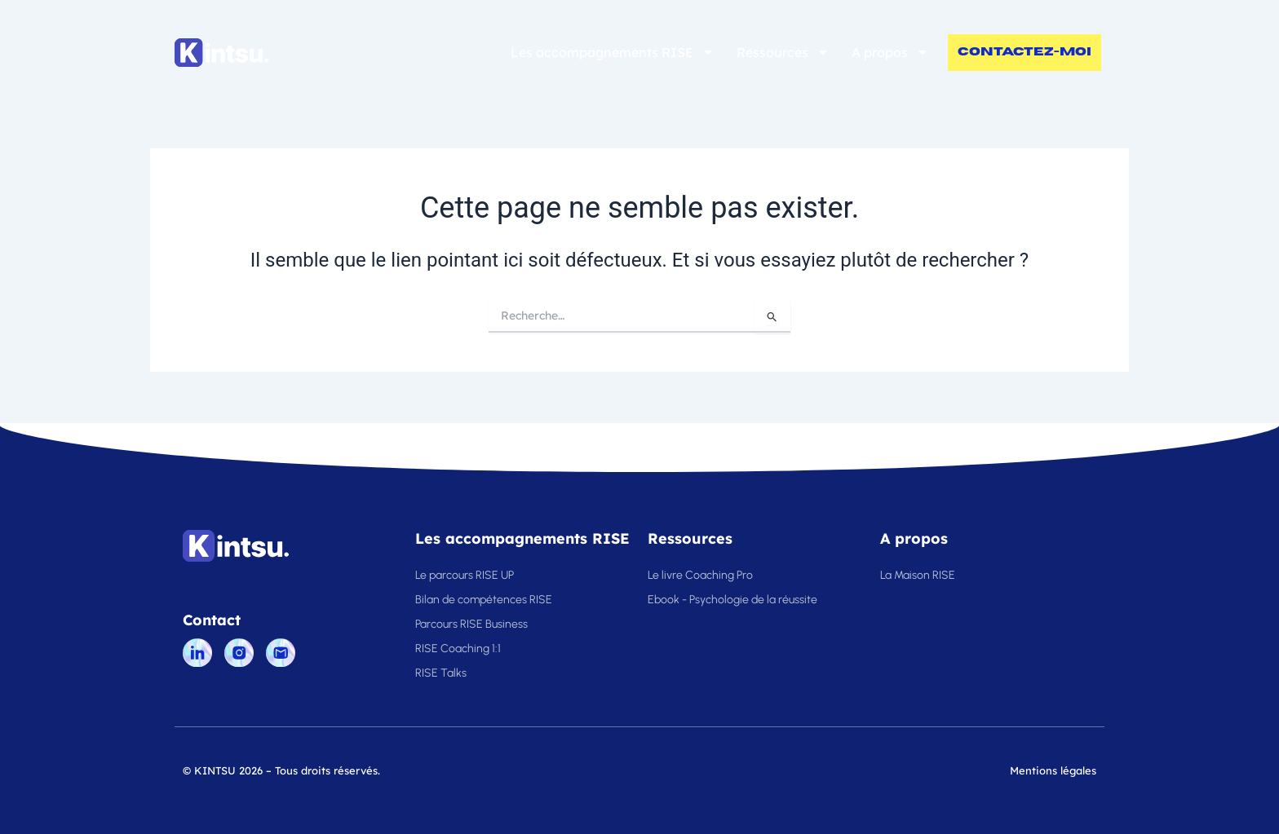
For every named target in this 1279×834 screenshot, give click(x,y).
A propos (890, 52)
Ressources (783, 52)
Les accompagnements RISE (613, 52)
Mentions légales (1053, 770)
